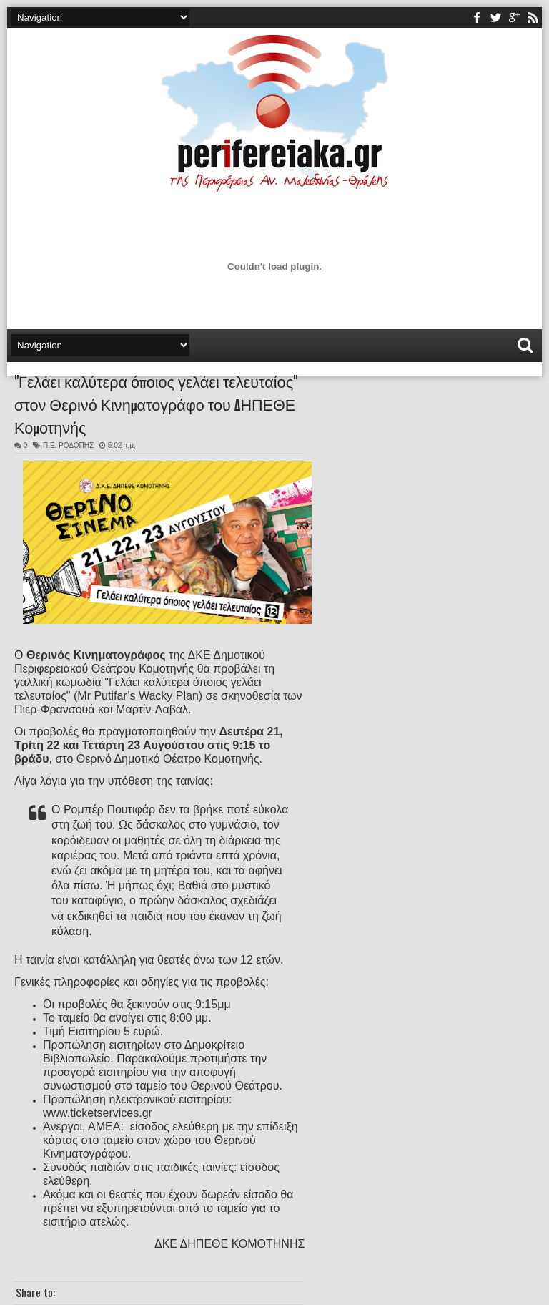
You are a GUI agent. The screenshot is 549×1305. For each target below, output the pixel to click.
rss (532, 17)
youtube (514, 17)
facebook (477, 17)
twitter (495, 17)
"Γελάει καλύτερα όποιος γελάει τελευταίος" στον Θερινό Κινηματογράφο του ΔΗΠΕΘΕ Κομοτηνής (155, 403)
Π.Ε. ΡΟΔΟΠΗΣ (68, 445)
